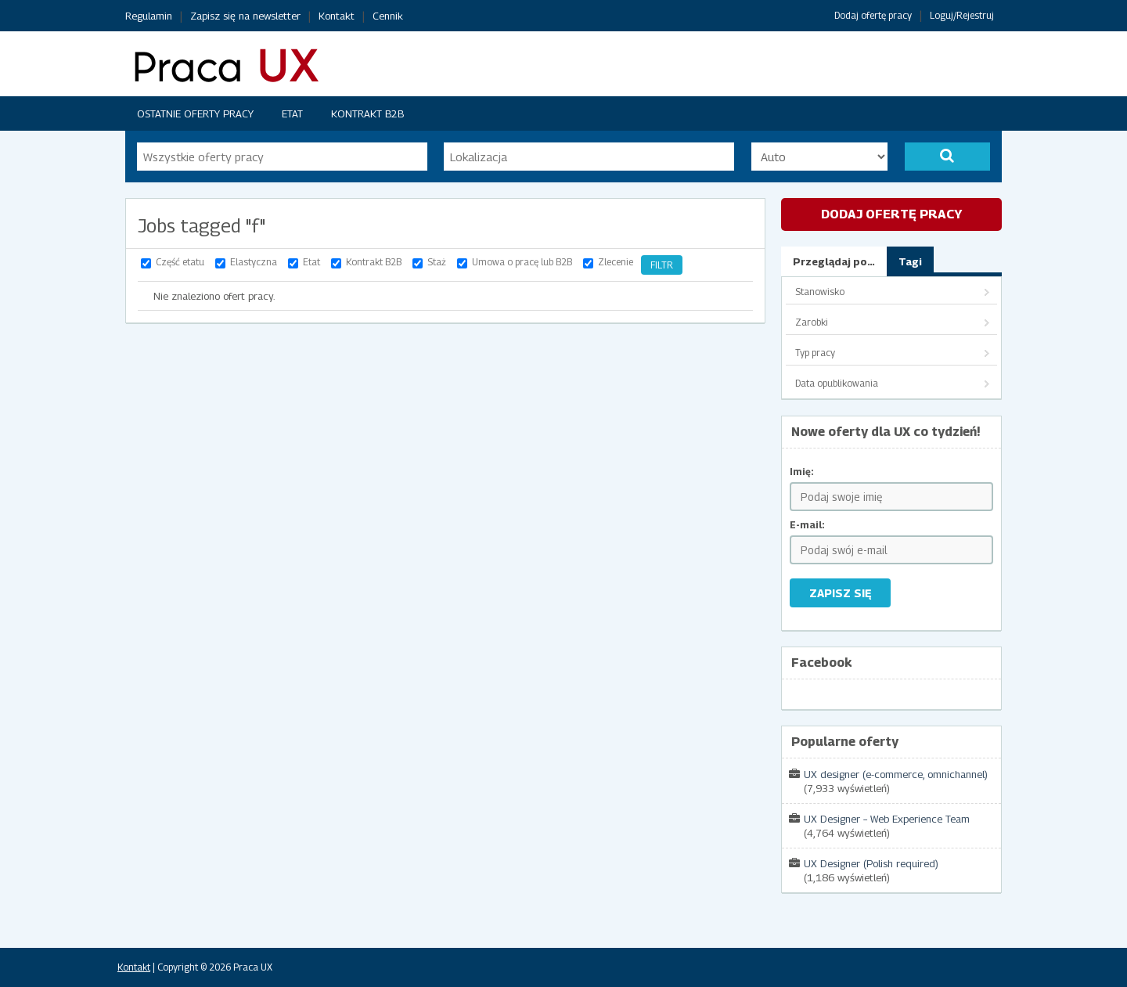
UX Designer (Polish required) (871, 863)
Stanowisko (819, 291)
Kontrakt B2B (367, 113)
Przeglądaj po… (834, 261)
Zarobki (811, 322)
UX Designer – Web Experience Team (887, 818)
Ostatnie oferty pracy (195, 113)
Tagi (910, 261)
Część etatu (180, 262)
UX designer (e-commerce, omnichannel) (896, 774)
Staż (436, 262)
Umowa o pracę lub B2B (522, 262)
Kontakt (337, 15)
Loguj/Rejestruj (962, 15)
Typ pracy (815, 352)
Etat (292, 113)
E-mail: (807, 525)
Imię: (802, 471)
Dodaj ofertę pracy (873, 15)
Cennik (388, 15)
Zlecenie (615, 262)
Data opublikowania (836, 383)
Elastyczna (253, 262)
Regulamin (148, 15)
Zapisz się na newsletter (245, 15)
